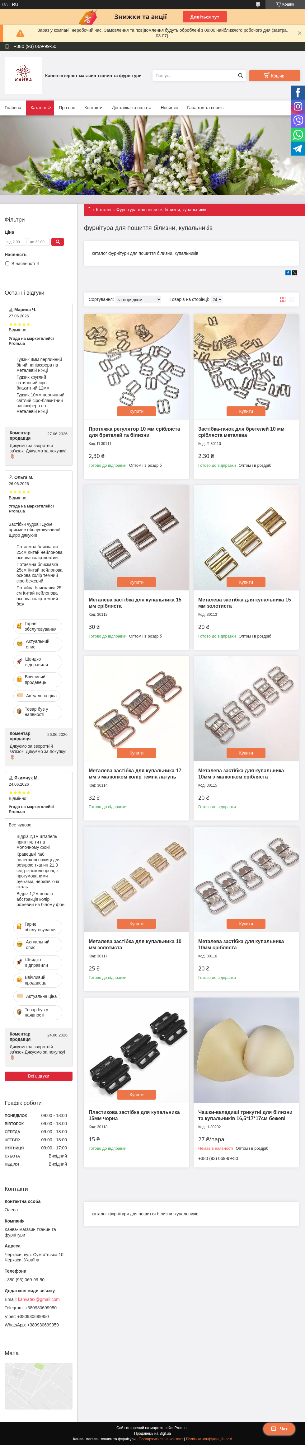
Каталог (38, 107)
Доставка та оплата (131, 107)
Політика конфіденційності (209, 1439)
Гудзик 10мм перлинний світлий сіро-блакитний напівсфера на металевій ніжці (40, 403)
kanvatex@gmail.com (39, 1299)
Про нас (67, 107)
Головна (13, 107)
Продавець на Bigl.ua (152, 1433)
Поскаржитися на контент (161, 1439)
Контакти (93, 107)
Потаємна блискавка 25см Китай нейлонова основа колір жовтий (39, 552)
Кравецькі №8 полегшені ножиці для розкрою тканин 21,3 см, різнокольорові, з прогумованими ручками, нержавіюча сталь (38, 870)
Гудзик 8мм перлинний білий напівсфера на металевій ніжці (39, 365)
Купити (137, 411)
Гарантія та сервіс (205, 107)
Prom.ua (182, 1428)
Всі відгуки (38, 1075)
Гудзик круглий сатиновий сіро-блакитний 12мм (32, 382)
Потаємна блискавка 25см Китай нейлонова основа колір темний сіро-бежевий (39, 572)
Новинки (169, 107)
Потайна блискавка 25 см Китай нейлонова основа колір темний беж (39, 596)
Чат (279, 1429)
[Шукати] (240, 75)
